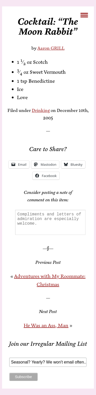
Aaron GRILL (51, 48)
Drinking (41, 110)
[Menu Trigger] (84, 15)
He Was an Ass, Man (46, 325)
